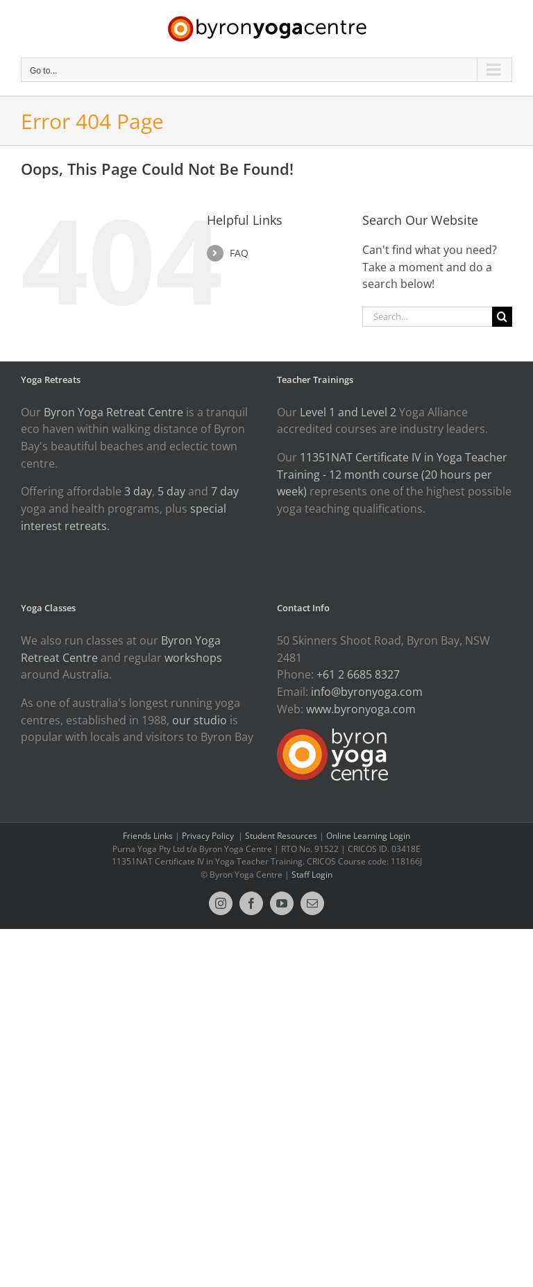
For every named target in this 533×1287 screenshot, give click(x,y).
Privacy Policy (209, 836)
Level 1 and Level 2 (348, 412)
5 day (171, 491)
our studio (199, 720)
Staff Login (311, 874)
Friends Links (148, 836)
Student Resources (281, 836)
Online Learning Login (368, 836)
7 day (225, 491)
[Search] (502, 317)
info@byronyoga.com (367, 691)
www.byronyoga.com (361, 709)
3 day (138, 491)
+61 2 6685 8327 (358, 674)
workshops (193, 657)
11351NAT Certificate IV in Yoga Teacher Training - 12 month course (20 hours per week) (392, 474)
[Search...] (427, 317)
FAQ (239, 252)
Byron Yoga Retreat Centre (113, 412)
